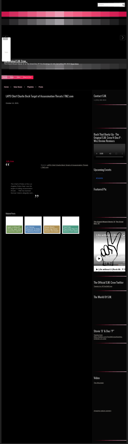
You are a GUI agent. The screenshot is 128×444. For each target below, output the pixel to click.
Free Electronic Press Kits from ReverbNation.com (109, 272)
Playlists (30, 87)
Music (12, 77)
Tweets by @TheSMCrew (103, 286)
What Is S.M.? (27, 77)
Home (6, 87)
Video (18, 77)
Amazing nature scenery (102, 411)
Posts (41, 87)
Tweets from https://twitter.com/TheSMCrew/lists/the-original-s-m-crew (108, 337)
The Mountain (99, 383)
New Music (18, 87)
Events (5, 77)
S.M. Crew (10, 161)
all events (99, 178)
